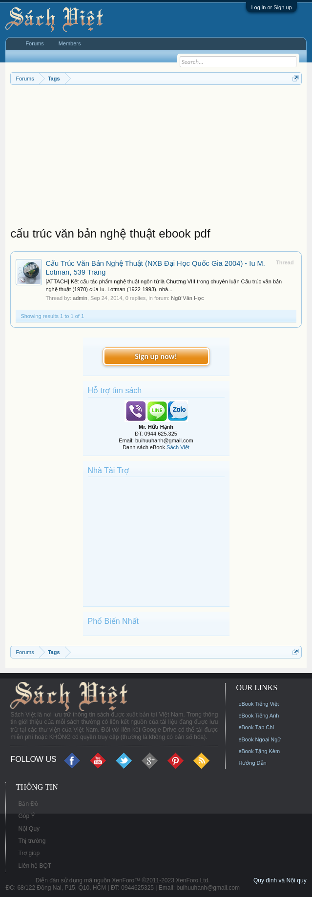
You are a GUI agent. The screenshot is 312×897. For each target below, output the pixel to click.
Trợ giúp (29, 853)
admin (80, 298)
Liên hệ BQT (34, 865)
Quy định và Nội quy (280, 880)
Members (70, 43)
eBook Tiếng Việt (258, 704)
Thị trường (31, 840)
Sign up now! (156, 356)
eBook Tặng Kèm (259, 751)
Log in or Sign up (271, 7)
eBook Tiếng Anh (258, 715)
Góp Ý (26, 816)
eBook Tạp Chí (256, 727)
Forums (34, 43)
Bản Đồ (28, 803)
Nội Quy (29, 828)
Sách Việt (177, 447)
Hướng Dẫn (252, 763)
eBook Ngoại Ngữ (259, 739)
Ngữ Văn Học (187, 298)
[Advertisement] (155, 158)
